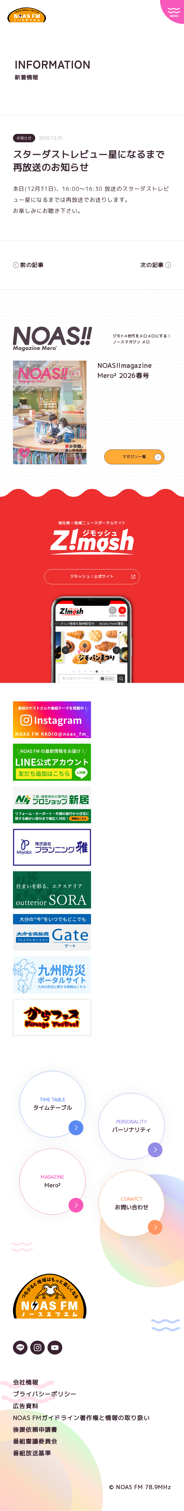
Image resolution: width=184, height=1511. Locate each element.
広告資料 (25, 1406)
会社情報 (25, 1383)
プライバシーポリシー (45, 1394)
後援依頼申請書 (35, 1430)
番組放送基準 (32, 1453)
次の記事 (155, 265)
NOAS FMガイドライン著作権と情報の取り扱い (81, 1418)
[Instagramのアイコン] (37, 1351)
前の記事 (28, 265)
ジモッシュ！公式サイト (102, 576)
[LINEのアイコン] (20, 1351)
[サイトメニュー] (172, 12)
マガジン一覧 (134, 457)
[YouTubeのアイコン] (54, 1351)
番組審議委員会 (35, 1442)
